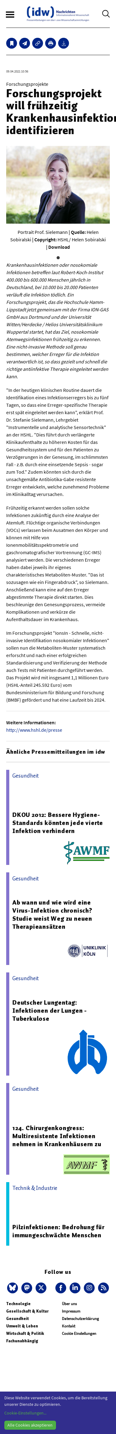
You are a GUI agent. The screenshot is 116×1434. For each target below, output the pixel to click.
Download (59, 247)
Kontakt (68, 1326)
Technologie (18, 1304)
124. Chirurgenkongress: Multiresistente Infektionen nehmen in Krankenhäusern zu (56, 1136)
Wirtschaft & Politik (25, 1333)
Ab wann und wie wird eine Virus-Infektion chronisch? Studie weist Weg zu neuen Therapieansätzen (52, 914)
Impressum (71, 1311)
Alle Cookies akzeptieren (30, 1425)
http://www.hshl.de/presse (34, 730)
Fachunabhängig (22, 1341)
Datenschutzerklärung (80, 1318)
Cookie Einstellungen (79, 1333)
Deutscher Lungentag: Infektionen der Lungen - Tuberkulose (49, 1010)
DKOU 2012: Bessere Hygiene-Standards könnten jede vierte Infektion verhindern (57, 822)
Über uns (69, 1303)
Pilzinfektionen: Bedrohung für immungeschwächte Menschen (58, 1231)
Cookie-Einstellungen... (25, 1413)
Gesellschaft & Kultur (27, 1311)
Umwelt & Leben (22, 1326)
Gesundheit (17, 1319)
